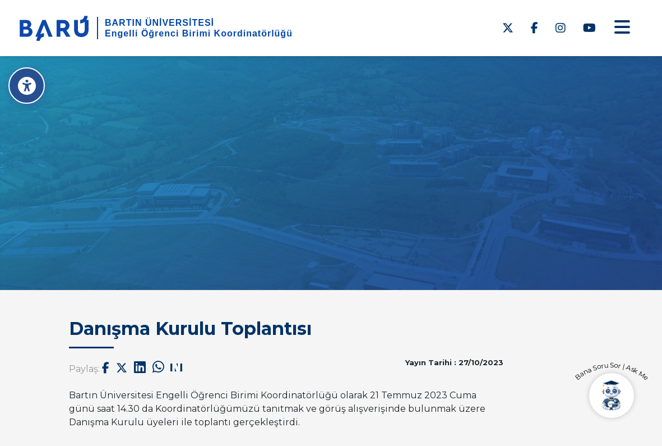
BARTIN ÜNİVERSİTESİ (159, 22)
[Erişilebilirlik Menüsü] (26, 85)
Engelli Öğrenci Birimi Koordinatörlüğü (199, 33)
